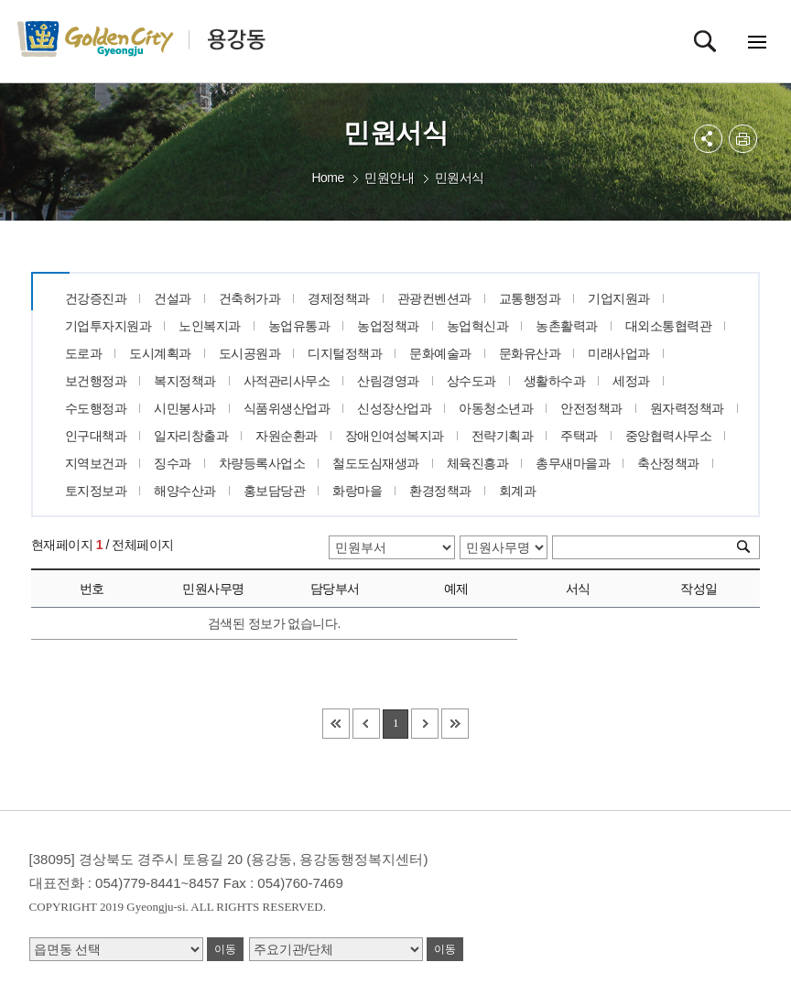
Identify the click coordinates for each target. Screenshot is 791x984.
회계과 (517, 490)
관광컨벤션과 (434, 298)
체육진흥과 (478, 463)
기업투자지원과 (108, 326)
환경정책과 (440, 490)
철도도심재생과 (375, 463)
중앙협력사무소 (668, 435)
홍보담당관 (275, 490)
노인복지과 (210, 326)
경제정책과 (339, 298)
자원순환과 (286, 435)
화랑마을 (357, 490)
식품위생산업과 (287, 408)
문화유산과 (530, 353)
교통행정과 (530, 298)
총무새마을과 (573, 463)
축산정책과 (668, 463)
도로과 (84, 353)
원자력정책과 (687, 408)
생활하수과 (555, 380)
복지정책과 (185, 380)
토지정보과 (96, 490)
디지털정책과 (345, 353)
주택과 (579, 435)
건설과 (172, 298)
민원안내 (389, 177)
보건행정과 (96, 380)
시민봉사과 (185, 408)
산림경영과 (388, 380)
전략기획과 (502, 435)
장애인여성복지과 (394, 435)
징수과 (172, 463)
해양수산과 (185, 490)
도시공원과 (250, 353)
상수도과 (471, 380)
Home (327, 177)
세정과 (631, 380)
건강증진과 (96, 298)
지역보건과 (96, 463)
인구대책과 (96, 435)
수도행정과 (96, 408)
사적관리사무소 (287, 380)
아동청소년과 (496, 408)
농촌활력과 (567, 326)
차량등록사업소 (262, 463)
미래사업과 (619, 353)
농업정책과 (388, 326)
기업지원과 (619, 298)
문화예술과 (440, 353)
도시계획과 (160, 353)
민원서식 (459, 177)
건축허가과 (250, 298)
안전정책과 (591, 408)
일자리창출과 (191, 435)
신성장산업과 (394, 408)
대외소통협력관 (668, 326)
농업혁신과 (478, 326)
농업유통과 (299, 326)
